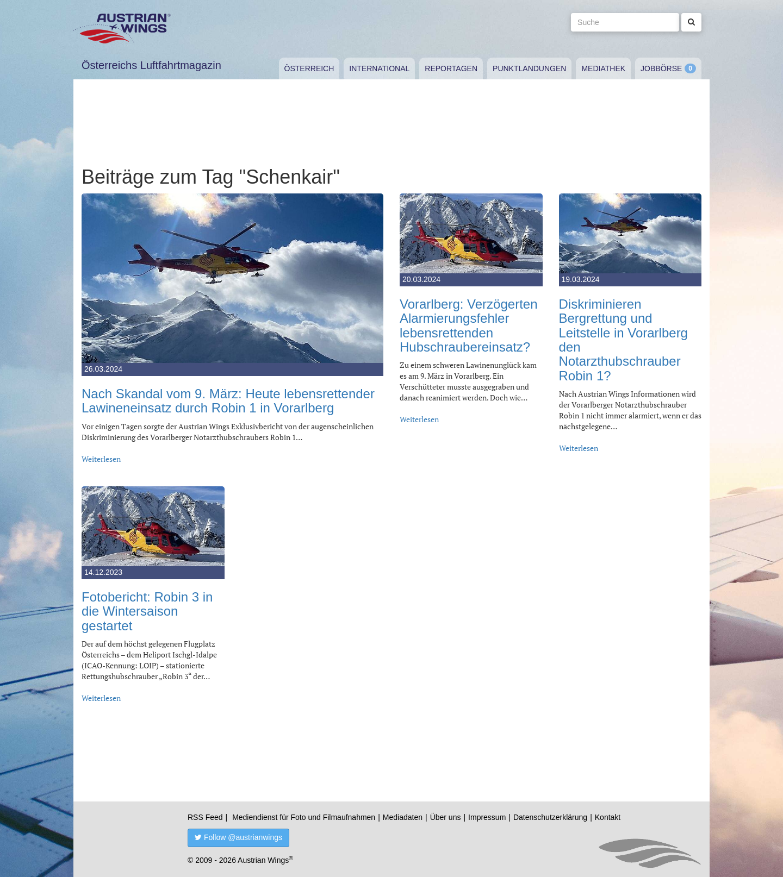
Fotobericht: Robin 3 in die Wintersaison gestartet (147, 611)
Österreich (309, 68)
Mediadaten (402, 817)
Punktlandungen (529, 68)
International (379, 68)
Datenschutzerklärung (550, 817)
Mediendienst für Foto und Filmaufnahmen (303, 817)
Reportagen (451, 68)
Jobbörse (661, 68)
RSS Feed (205, 817)
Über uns (445, 817)
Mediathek (603, 68)
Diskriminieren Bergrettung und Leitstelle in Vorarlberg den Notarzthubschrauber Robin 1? (623, 340)
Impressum (487, 817)
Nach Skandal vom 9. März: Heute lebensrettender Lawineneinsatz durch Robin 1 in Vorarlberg (228, 400)
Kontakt (607, 817)
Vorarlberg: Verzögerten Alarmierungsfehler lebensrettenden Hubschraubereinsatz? (469, 325)
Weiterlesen (101, 459)
